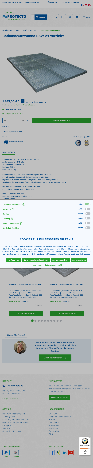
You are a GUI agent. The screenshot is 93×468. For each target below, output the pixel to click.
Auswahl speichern (60, 260)
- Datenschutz (49, 265)
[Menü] (89, 438)
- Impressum (37, 265)
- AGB (59, 265)
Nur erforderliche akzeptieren (35, 260)
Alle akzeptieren (79, 260)
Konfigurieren (13, 260)
